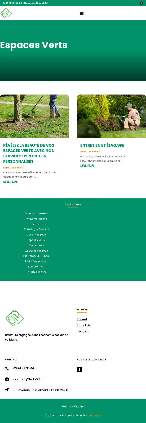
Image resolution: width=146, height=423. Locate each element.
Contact (83, 331)
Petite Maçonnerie (36, 261)
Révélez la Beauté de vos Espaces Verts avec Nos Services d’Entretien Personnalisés (28, 153)
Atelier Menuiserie (36, 218)
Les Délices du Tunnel (36, 256)
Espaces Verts (13, 167)
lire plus (10, 181)
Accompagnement (36, 213)
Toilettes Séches (36, 272)
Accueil (82, 319)
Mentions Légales (73, 406)
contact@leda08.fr (37, 3)
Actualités (84, 325)
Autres (36, 224)
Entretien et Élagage (102, 145)
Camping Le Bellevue (36, 229)
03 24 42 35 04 (13, 3)
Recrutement (36, 266)
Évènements (36, 245)
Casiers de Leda (36, 234)
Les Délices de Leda (36, 250)
